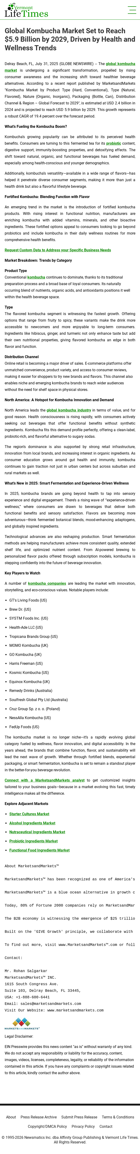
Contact (105, 1126)
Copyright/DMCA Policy (47, 1126)
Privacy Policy (83, 1126)
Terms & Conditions (118, 1117)
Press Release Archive (39, 1117)
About (11, 1117)
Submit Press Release (79, 1117)
